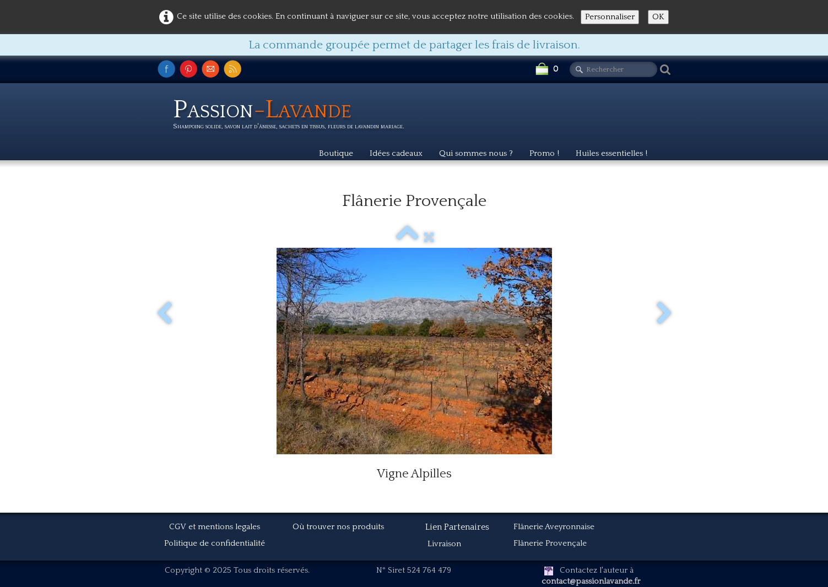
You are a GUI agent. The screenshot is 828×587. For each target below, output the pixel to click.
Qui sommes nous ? (476, 153)
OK (658, 16)
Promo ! (544, 153)
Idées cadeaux (396, 153)
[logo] (293, 116)
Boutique (336, 153)
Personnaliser (610, 16)
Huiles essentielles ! (611, 153)
